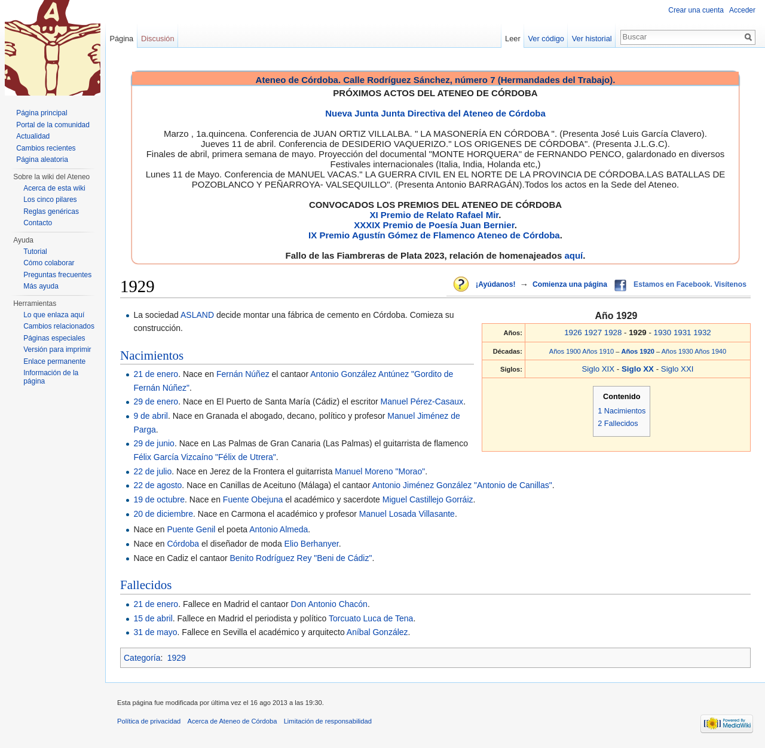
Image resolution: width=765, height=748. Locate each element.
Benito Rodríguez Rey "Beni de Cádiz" (301, 558)
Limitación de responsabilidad (328, 721)
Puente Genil (191, 529)
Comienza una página (570, 284)
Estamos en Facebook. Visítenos (690, 284)
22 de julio (152, 471)
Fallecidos (146, 585)
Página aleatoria (42, 159)
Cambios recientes (45, 148)
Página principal (41, 113)
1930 (663, 332)
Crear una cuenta (696, 10)
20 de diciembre (163, 514)
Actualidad (33, 136)
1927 (593, 332)
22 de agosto (157, 485)
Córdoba (183, 543)
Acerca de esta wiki (54, 188)
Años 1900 (565, 351)
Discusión (157, 38)
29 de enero (155, 401)
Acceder (742, 10)
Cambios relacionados (58, 326)
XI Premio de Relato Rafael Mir (433, 215)
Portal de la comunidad (53, 125)
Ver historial (592, 38)
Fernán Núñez (243, 374)
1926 (573, 332)
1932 (702, 332)
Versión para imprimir (57, 349)
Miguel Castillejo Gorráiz (427, 499)
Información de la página (50, 377)
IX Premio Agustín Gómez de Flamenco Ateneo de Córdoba (434, 235)
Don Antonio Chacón (328, 604)
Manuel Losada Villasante (407, 514)
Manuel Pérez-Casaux (422, 401)
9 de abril (150, 416)
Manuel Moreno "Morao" (380, 471)
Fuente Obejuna (253, 499)
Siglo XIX (598, 368)
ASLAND (197, 315)
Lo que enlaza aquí (53, 315)
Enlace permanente (54, 361)
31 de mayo (155, 632)
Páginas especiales (54, 338)
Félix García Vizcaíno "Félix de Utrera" (204, 457)
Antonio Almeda (278, 529)
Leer (513, 38)
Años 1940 (710, 351)
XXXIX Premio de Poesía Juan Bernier (434, 225)
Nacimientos (151, 355)
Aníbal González (377, 632)
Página (121, 38)
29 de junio (154, 443)
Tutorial (35, 251)
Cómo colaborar (48, 263)
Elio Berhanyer (311, 543)
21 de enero (155, 374)
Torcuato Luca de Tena (371, 618)
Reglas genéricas (51, 211)
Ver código (546, 38)
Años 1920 (639, 351)
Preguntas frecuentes (57, 275)
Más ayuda (41, 286)
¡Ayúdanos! (495, 284)
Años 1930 (677, 351)
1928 (613, 332)
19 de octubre (159, 499)
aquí (573, 255)
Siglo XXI (677, 368)
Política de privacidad (148, 721)
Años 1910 (598, 351)
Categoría (142, 658)
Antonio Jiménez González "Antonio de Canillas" (462, 485)
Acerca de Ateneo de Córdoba (232, 721)
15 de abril (152, 618)
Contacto (37, 223)
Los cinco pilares (49, 199)
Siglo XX (639, 368)
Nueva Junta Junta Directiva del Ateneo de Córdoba (435, 113)
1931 (682, 332)
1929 (176, 658)
